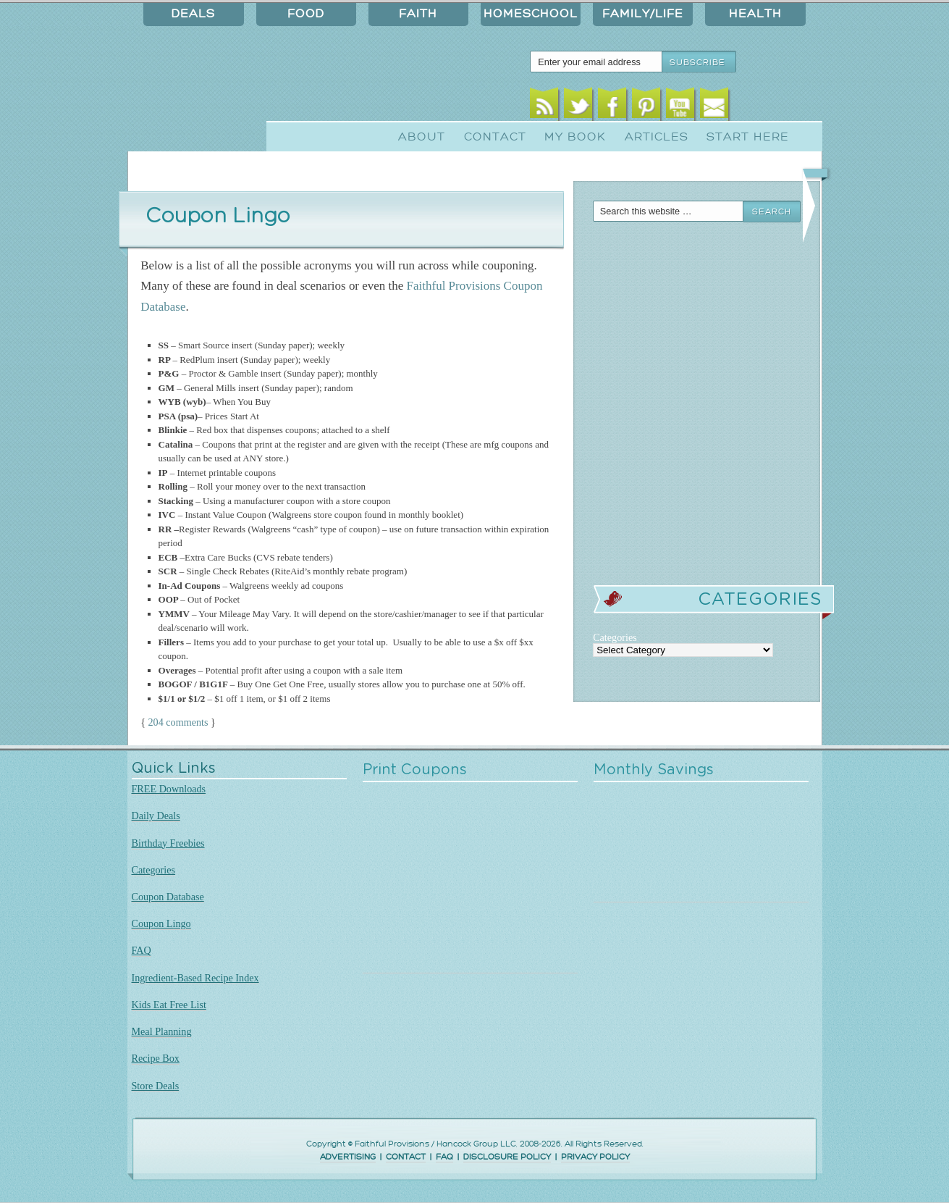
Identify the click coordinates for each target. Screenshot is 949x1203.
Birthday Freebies (168, 843)
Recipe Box (156, 1058)
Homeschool (531, 13)
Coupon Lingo (161, 923)
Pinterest (646, 107)
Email (714, 107)
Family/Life (642, 13)
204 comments (178, 722)
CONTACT (406, 1157)
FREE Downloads (169, 789)
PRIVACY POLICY (595, 1157)
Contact (495, 136)
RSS (544, 107)
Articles (656, 136)
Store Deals (156, 1085)
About (421, 136)
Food (305, 13)
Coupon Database (168, 896)
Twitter (578, 107)
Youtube (680, 107)
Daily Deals (156, 815)
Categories (154, 870)
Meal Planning (162, 1031)
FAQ (141, 950)
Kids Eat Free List (169, 1004)
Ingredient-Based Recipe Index (195, 978)
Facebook (612, 107)
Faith (418, 13)
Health (755, 13)
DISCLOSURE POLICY (507, 1157)
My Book (575, 136)
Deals (193, 13)
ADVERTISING (348, 1157)
